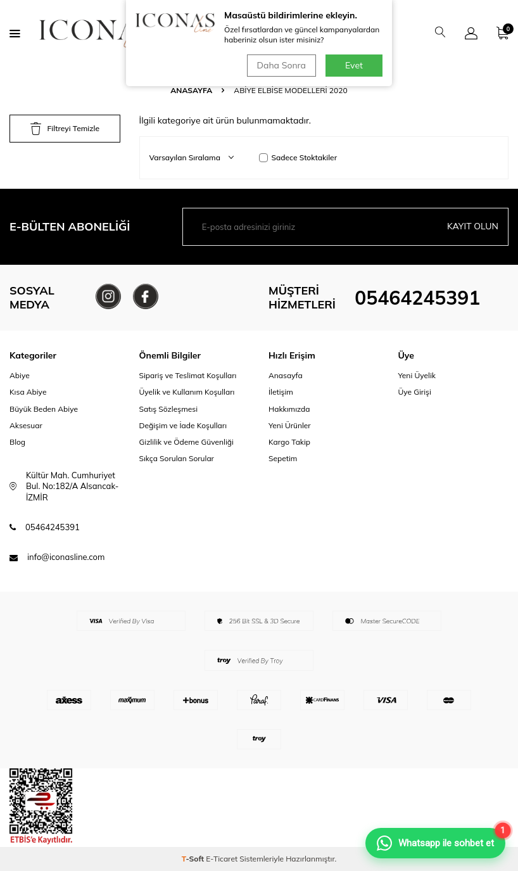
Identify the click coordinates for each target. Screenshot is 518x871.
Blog (17, 442)
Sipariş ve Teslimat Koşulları (188, 375)
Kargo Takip (289, 442)
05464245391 (417, 298)
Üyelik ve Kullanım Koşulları (187, 392)
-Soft (194, 858)
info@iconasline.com (65, 557)
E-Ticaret (221, 858)
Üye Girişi (414, 392)
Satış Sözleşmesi (168, 409)
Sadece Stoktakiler (298, 157)
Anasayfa (191, 90)
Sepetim (282, 458)
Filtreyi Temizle (64, 128)
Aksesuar (25, 425)
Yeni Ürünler (289, 425)
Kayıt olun (472, 226)
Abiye (19, 375)
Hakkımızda (289, 409)
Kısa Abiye (27, 392)
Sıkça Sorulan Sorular (176, 458)
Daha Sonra (281, 65)
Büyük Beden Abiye (43, 409)
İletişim (280, 392)
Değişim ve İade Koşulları (183, 425)
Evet (354, 65)
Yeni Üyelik (417, 375)
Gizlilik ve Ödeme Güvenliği (186, 442)
